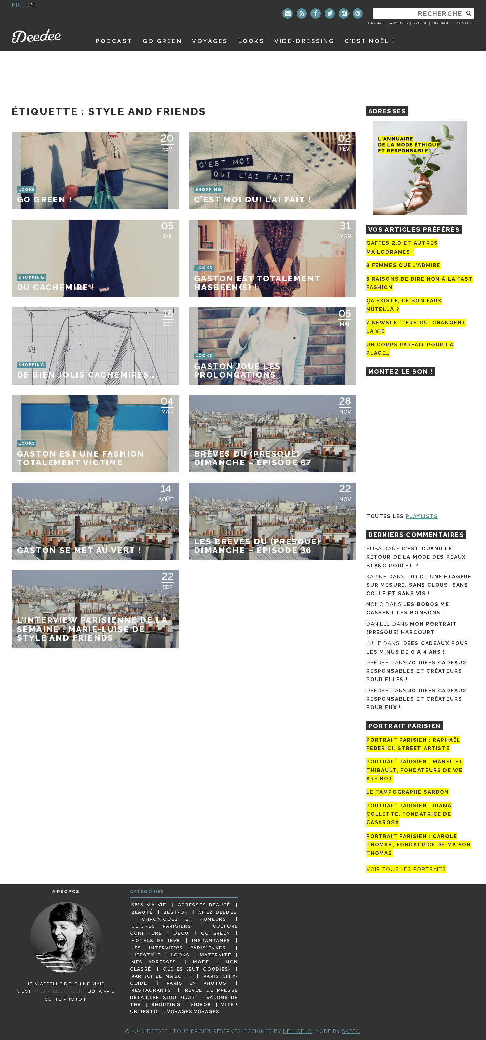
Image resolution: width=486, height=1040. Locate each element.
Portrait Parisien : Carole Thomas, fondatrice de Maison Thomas (418, 844)
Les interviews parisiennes (178, 947)
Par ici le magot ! (161, 976)
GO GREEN (162, 41)
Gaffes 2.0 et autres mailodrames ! (402, 247)
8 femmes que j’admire (403, 265)
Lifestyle (146, 954)
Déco (181, 933)
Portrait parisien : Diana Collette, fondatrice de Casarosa (409, 814)
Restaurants (151, 990)
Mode (201, 961)
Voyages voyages (193, 1011)
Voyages (210, 41)
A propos (376, 23)
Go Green (216, 933)
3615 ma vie (148, 904)
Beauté (142, 912)
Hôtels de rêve (155, 940)
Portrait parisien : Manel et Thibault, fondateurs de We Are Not (414, 770)
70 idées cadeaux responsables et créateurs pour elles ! (416, 671)
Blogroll (442, 23)
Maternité (216, 954)
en (31, 4)
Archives (399, 23)
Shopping (165, 1004)
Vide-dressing (304, 41)
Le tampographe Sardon (407, 792)
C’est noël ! (370, 41)
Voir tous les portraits (406, 869)
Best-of (175, 912)
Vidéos (200, 1004)
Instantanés (211, 940)
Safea (351, 1031)
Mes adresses (154, 961)
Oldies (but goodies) (196, 969)
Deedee (46, 36)
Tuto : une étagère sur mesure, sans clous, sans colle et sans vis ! (419, 585)
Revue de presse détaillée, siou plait (184, 993)
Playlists (422, 516)
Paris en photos (197, 983)
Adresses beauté (204, 904)
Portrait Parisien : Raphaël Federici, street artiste (413, 744)
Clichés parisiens (161, 926)
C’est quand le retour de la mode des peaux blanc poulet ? (416, 557)
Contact (465, 23)
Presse (420, 23)
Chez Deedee (217, 912)
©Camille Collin (59, 991)
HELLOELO (297, 1031)
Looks (251, 41)
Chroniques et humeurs (184, 919)
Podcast (114, 41)
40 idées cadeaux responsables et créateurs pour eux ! (416, 699)
